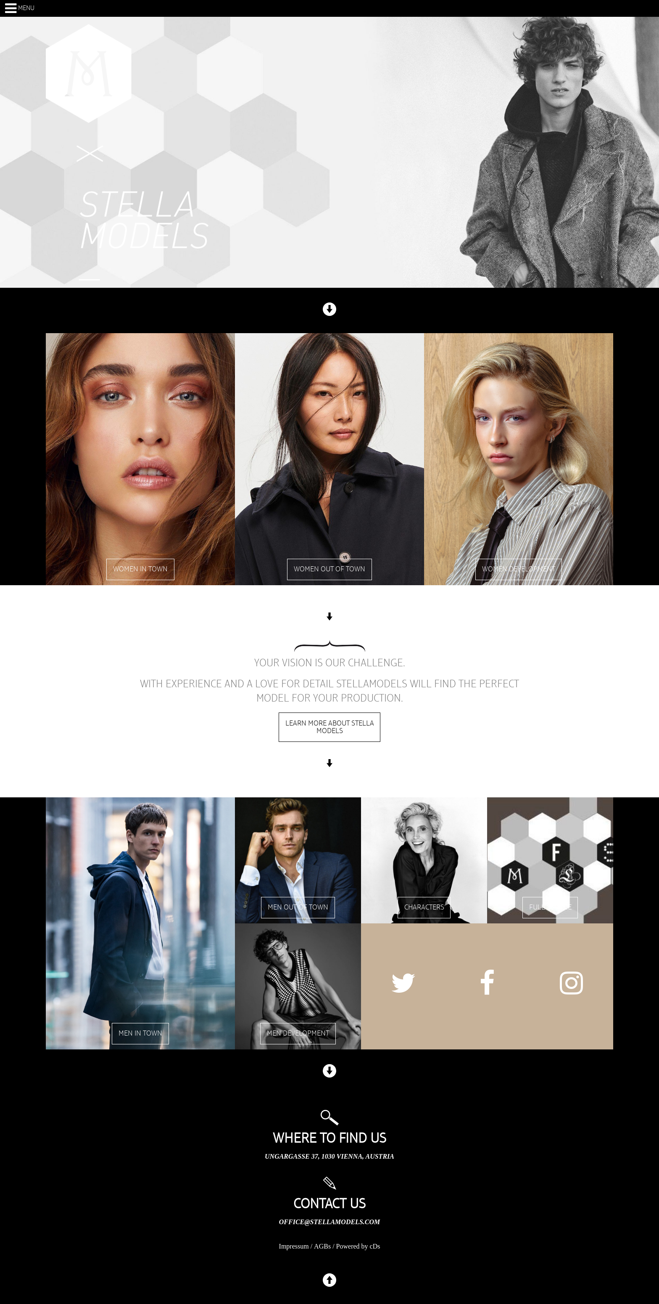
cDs (375, 1246)
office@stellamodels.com (329, 1221)
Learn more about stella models (329, 727)
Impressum (294, 1246)
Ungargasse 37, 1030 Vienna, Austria (329, 1156)
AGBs (322, 1246)
